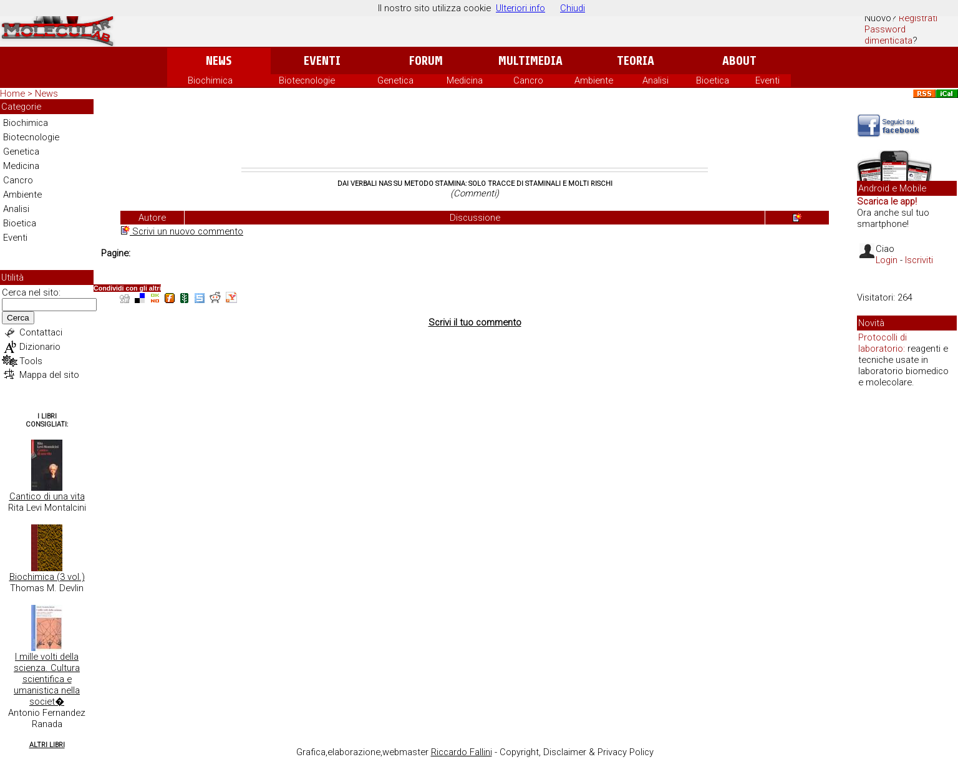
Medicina (465, 80)
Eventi (322, 61)
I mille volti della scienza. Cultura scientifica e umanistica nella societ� (47, 679)
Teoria (635, 61)
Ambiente (593, 80)
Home (12, 93)
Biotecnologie (307, 80)
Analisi (655, 80)
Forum (426, 61)
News (218, 61)
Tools (30, 361)
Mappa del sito (49, 374)
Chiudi (572, 8)
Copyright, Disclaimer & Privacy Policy (577, 752)
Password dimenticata (888, 35)
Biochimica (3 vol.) (47, 576)
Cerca (18, 317)
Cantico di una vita (47, 496)
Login (887, 260)
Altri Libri (47, 745)
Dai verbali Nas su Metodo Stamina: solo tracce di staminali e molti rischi (474, 184)
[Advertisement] (475, 133)
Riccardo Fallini (461, 752)
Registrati (918, 18)
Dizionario (39, 346)
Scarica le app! (887, 201)
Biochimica (210, 80)
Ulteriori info (520, 8)
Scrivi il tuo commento (474, 322)
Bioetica (712, 80)
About (739, 61)
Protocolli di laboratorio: (882, 343)
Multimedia (530, 61)
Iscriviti (919, 260)
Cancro (528, 80)
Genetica (395, 80)
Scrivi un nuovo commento (182, 231)
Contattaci (40, 332)
